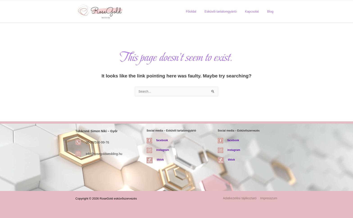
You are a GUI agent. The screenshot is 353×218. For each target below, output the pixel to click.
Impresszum (269, 198)
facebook (162, 140)
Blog (271, 11)
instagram (162, 150)
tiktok (160, 159)
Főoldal (198, 11)
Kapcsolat (255, 11)
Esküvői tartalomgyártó (226, 11)
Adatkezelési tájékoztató (240, 198)
